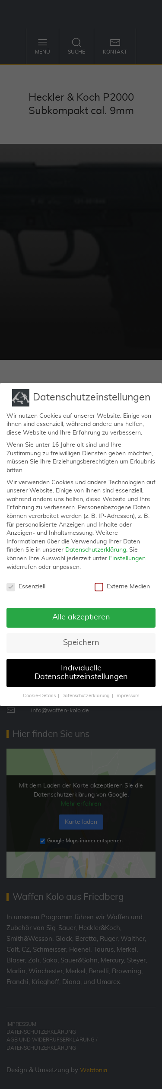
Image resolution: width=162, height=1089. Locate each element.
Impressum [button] (127, 690)
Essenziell (25, 582)
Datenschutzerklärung (95, 545)
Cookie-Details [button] (39, 690)
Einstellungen (127, 553)
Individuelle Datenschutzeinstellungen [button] (81, 667)
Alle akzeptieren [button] (81, 612)
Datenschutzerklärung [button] (85, 690)
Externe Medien (122, 582)
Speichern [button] (81, 637)
